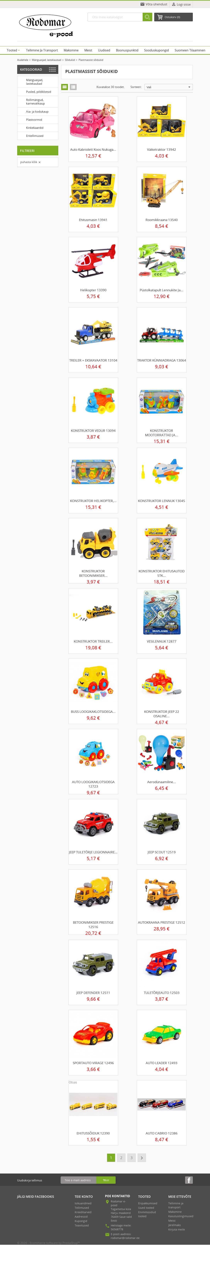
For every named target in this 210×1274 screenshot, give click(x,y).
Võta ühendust (156, 4)
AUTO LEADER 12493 (161, 1063)
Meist (171, 1220)
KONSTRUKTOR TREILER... (93, 641)
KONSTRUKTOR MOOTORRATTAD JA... (161, 432)
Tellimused (82, 1208)
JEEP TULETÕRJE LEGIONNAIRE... (93, 852)
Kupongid (81, 1221)
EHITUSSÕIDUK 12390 (93, 1133)
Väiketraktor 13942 (161, 149)
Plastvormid (30, 119)
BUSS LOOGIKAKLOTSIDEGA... (93, 711)
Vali (169, 87)
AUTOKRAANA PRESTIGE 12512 (161, 922)
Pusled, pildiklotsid (35, 91)
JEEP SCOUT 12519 (162, 852)
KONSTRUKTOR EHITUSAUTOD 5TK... (162, 573)
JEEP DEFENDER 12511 (93, 992)
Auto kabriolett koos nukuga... (93, 149)
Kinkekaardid (31, 127)
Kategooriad (31, 69)
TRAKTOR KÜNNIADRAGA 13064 (161, 360)
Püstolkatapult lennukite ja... (161, 290)
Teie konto (84, 1196)
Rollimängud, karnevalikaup (32, 101)
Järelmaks (174, 1225)
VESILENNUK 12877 (161, 641)
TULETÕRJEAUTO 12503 (162, 992)
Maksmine (175, 1212)
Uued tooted (146, 1208)
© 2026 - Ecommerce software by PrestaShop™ (48, 1243)
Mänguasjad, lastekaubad (31, 81)
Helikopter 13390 (93, 290)
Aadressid (81, 1216)
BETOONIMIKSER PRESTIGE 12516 (93, 924)
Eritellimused (31, 135)
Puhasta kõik (30, 162)
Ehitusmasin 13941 (93, 220)
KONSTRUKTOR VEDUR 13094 (93, 430)
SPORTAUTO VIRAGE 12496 (93, 1063)
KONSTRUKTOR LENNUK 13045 (161, 501)
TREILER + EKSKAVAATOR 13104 (93, 360)
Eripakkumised (147, 1203)
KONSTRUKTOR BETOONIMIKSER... (93, 573)
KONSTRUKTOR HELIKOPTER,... (93, 501)
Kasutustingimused (180, 1216)
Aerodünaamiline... (161, 782)
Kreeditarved (83, 1212)
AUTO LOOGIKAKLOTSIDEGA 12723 (93, 784)
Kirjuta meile (176, 1229)
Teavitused (82, 1225)
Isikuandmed (83, 1203)
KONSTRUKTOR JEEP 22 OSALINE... (161, 713)
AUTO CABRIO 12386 (162, 1133)
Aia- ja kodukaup (33, 111)
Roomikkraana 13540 (162, 220)
